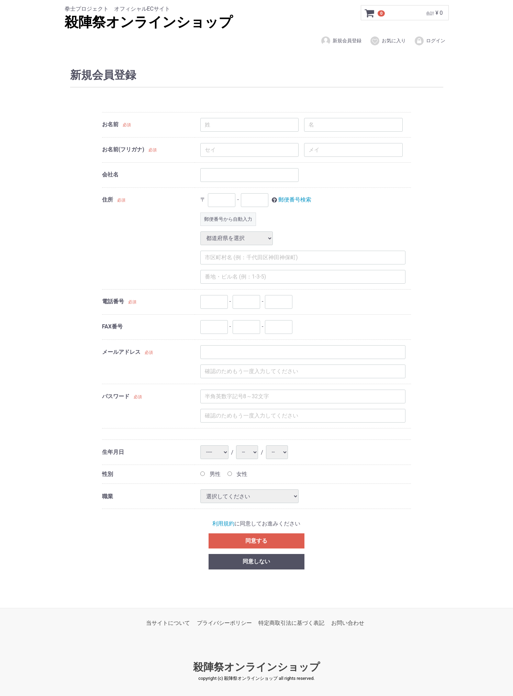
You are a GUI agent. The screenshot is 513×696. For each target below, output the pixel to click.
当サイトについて (168, 623)
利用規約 (223, 523)
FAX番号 (112, 326)
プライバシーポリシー (224, 623)
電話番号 (113, 301)
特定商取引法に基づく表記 (291, 623)
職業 (107, 496)
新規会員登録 (341, 41)
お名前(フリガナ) (123, 149)
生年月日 (113, 452)
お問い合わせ (347, 623)
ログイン (429, 41)
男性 (210, 474)
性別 (107, 474)
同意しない (256, 561)
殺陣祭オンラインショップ (149, 22)
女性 (237, 474)
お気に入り (388, 41)
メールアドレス (121, 352)
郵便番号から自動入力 (228, 219)
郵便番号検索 (294, 199)
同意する (256, 540)
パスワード (116, 396)
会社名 (110, 174)
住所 (107, 199)
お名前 (110, 124)
